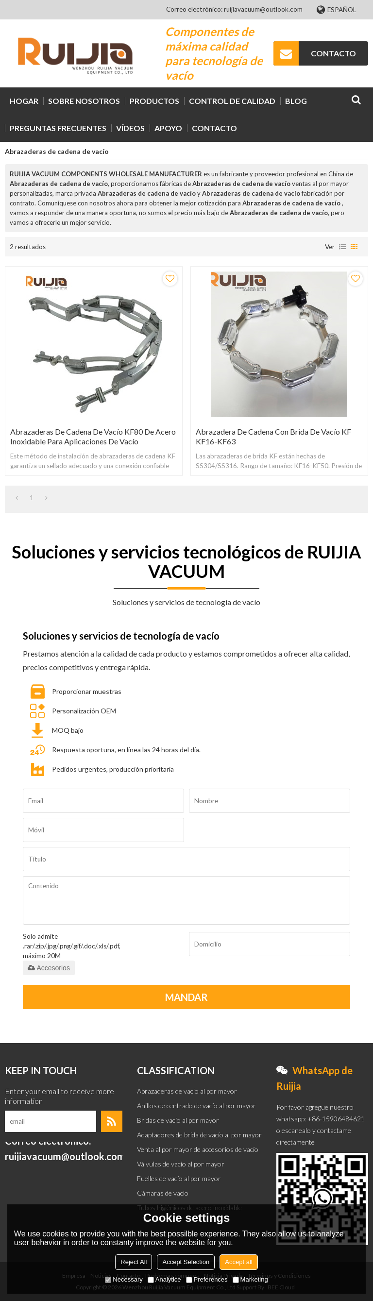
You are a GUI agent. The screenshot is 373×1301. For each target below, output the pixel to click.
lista (342, 247)
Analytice (164, 1279)
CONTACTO (333, 53)
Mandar (186, 997)
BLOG (296, 100)
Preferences (207, 1279)
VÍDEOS (130, 128)
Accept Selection (185, 1262)
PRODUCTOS (154, 100)
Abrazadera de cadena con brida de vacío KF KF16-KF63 (273, 436)
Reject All (133, 1262)
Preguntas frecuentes (58, 128)
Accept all (238, 1262)
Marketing (250, 1279)
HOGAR (24, 100)
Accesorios (48, 968)
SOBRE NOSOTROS (84, 100)
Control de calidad (232, 100)
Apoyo (168, 128)
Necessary (123, 1279)
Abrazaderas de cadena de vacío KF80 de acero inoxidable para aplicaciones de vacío (93, 436)
